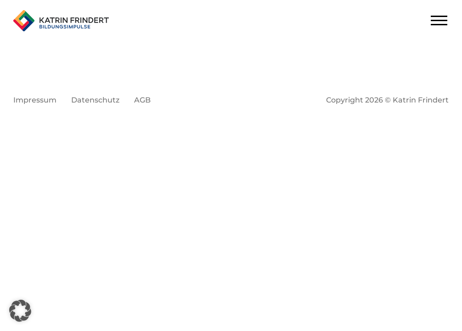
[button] (20, 311)
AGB (142, 100)
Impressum (34, 100)
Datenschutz (95, 100)
